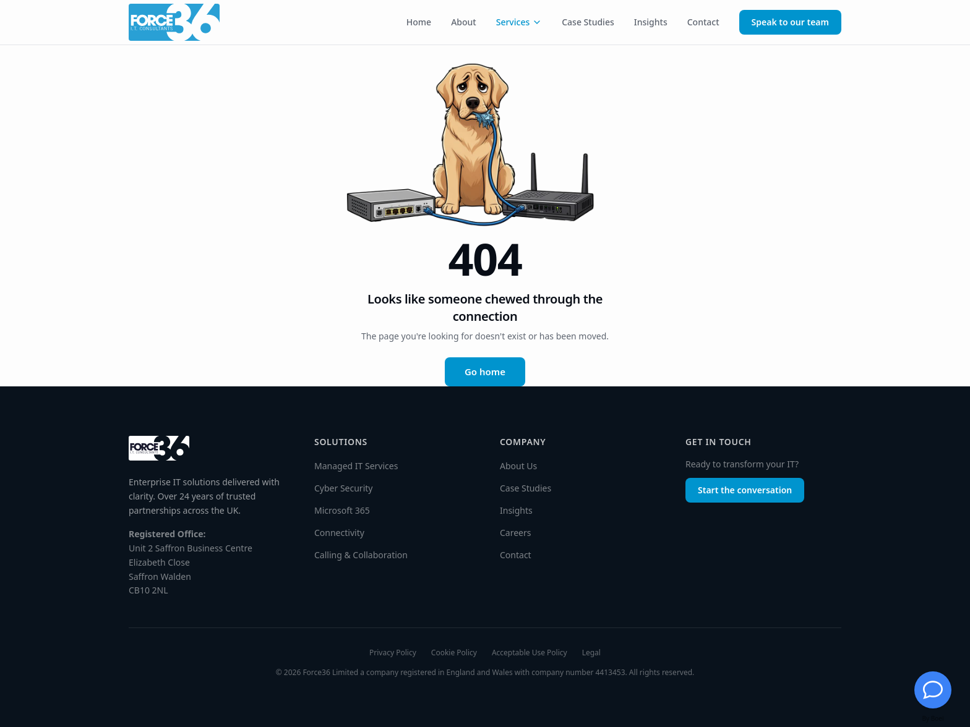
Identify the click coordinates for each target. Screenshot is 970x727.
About (463, 22)
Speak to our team (790, 22)
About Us (518, 466)
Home (418, 22)
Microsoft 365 (342, 510)
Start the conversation (745, 490)
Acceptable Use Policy (529, 653)
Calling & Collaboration (361, 555)
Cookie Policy (454, 653)
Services (519, 22)
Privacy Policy (392, 653)
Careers (515, 532)
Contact (703, 22)
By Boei (933, 718)
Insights (650, 22)
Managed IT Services (356, 466)
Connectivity (339, 532)
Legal (591, 653)
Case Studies (588, 22)
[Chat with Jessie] (932, 689)
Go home (485, 371)
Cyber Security (343, 488)
